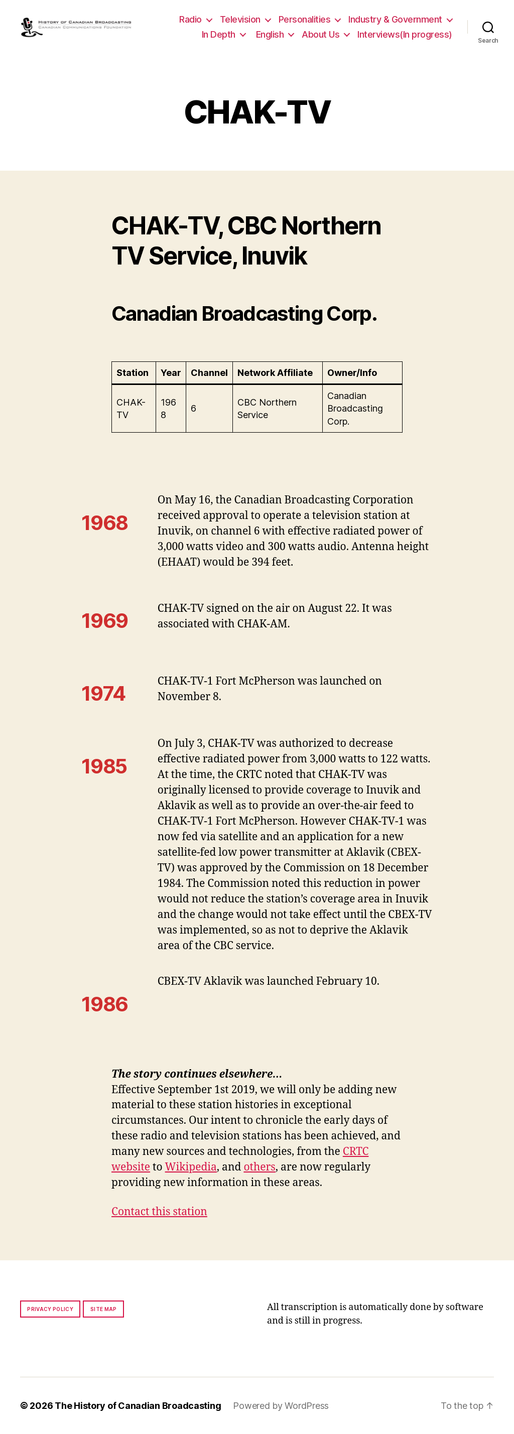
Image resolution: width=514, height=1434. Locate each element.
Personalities (305, 19)
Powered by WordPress (281, 1405)
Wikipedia (191, 1167)
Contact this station (159, 1212)
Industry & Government (395, 19)
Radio (190, 19)
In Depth (218, 34)
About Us (320, 34)
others (259, 1167)
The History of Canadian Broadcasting (138, 1405)
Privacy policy (50, 1309)
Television (240, 19)
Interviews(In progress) (404, 34)
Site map (103, 1309)
